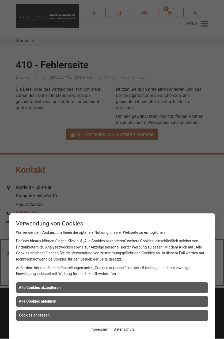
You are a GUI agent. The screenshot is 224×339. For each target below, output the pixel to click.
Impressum (98, 329)
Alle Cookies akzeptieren (40, 287)
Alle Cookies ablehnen (37, 301)
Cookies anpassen (34, 315)
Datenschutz (124, 329)
